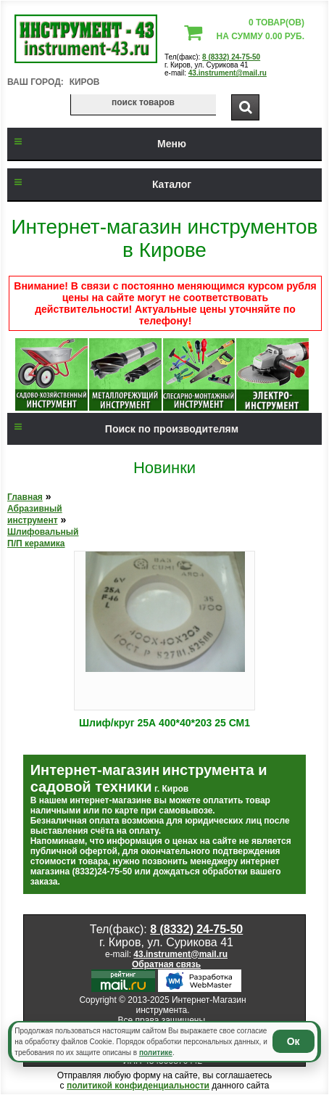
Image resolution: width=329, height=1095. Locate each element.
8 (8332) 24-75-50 (231, 57)
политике (155, 1053)
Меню (96, 143)
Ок (293, 1041)
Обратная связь (166, 964)
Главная (25, 497)
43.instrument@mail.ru (227, 73)
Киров (85, 82)
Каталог (99, 184)
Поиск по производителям (122, 429)
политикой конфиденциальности (138, 1085)
